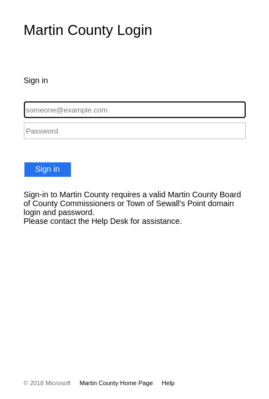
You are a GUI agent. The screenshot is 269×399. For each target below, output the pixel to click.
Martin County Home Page (116, 383)
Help (168, 383)
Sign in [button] (47, 169)
